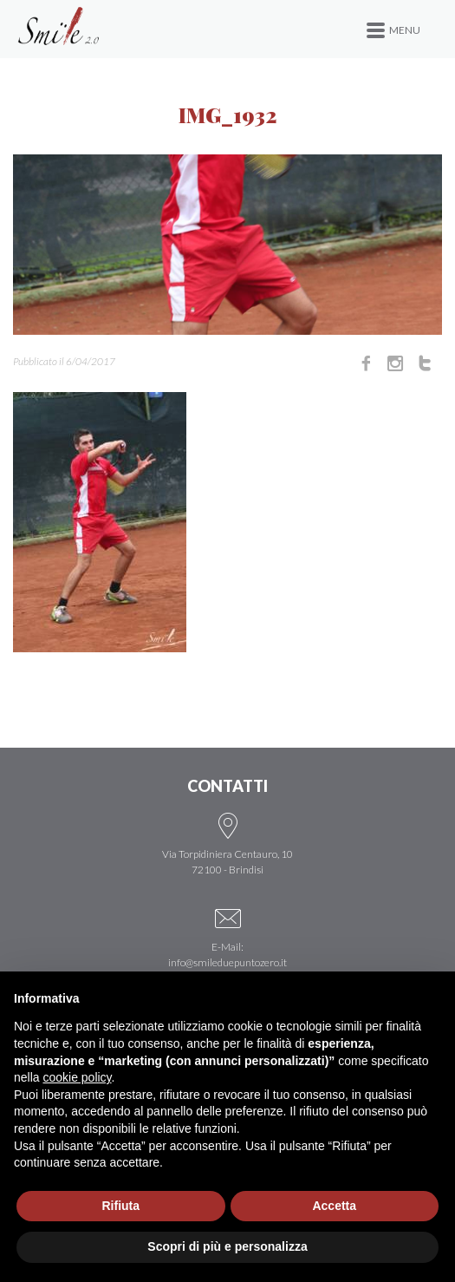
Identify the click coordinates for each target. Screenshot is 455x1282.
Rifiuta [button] (120, 1206)
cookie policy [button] (76, 1077)
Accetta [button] (334, 1206)
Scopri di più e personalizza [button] (227, 1246)
